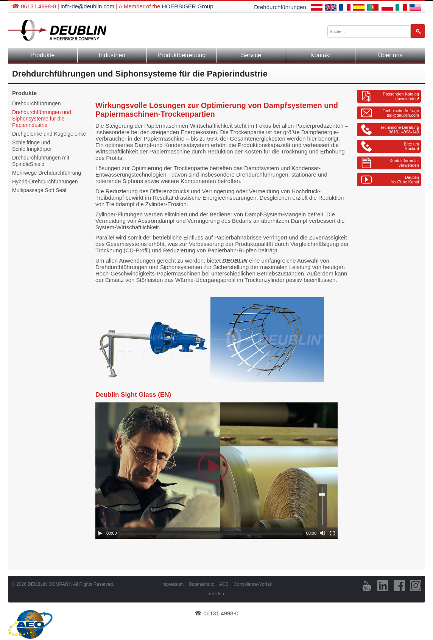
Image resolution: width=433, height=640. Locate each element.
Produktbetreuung (181, 55)
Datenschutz (201, 584)
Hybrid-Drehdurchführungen (45, 181)
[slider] (211, 533)
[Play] (100, 533)
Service (251, 55)
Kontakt (320, 55)
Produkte (42, 55)
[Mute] (322, 533)
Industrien (112, 55)
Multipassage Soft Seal (39, 190)
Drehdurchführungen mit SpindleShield (40, 161)
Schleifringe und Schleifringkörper (32, 145)
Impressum (172, 584)
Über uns (390, 55)
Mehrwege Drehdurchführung (46, 173)
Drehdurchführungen (280, 7)
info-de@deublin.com (87, 6)
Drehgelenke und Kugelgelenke (49, 134)
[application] (216, 470)
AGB (224, 584)
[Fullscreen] (332, 533)
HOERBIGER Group (187, 6)
